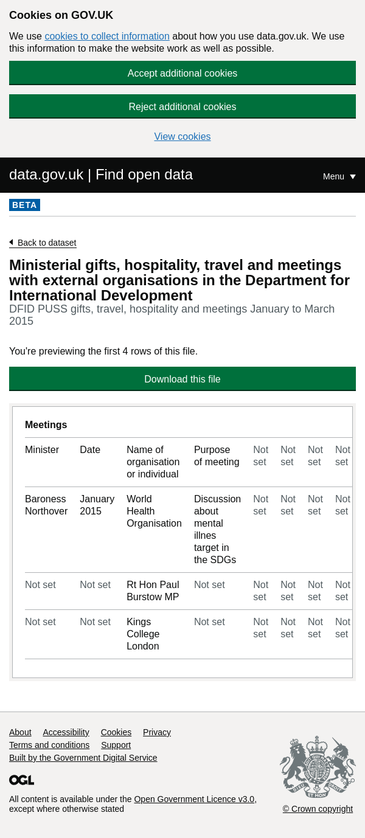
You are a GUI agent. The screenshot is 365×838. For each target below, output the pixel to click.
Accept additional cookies (183, 73)
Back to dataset (47, 243)
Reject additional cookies (183, 107)
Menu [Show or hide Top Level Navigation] (335, 176)
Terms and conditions (49, 745)
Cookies (116, 732)
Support (116, 745)
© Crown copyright (318, 809)
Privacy (157, 732)
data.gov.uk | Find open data (101, 174)
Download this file (182, 379)
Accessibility (66, 732)
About (20, 732)
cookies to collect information (106, 36)
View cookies (182, 136)
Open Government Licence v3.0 (194, 799)
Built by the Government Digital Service (83, 758)
